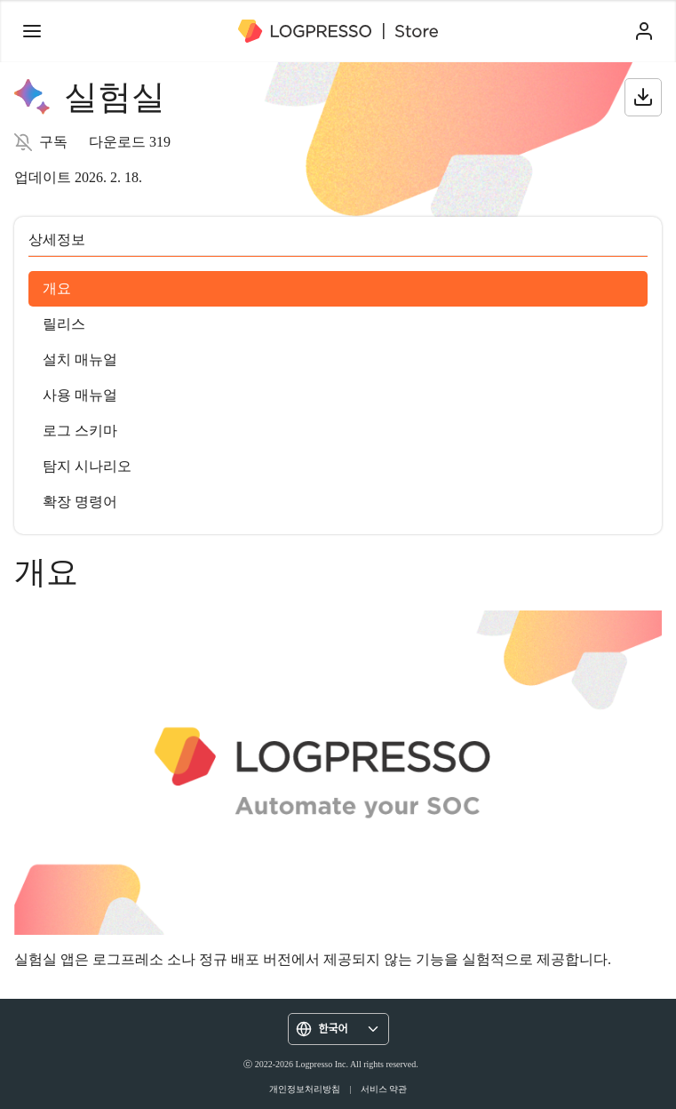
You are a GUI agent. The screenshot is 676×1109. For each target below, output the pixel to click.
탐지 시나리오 (87, 466)
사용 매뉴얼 (80, 395)
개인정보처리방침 (304, 1089)
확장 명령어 (80, 501)
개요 (57, 288)
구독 (53, 141)
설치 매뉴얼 (80, 359)
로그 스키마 (80, 430)
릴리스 (64, 323)
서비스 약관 (384, 1089)
